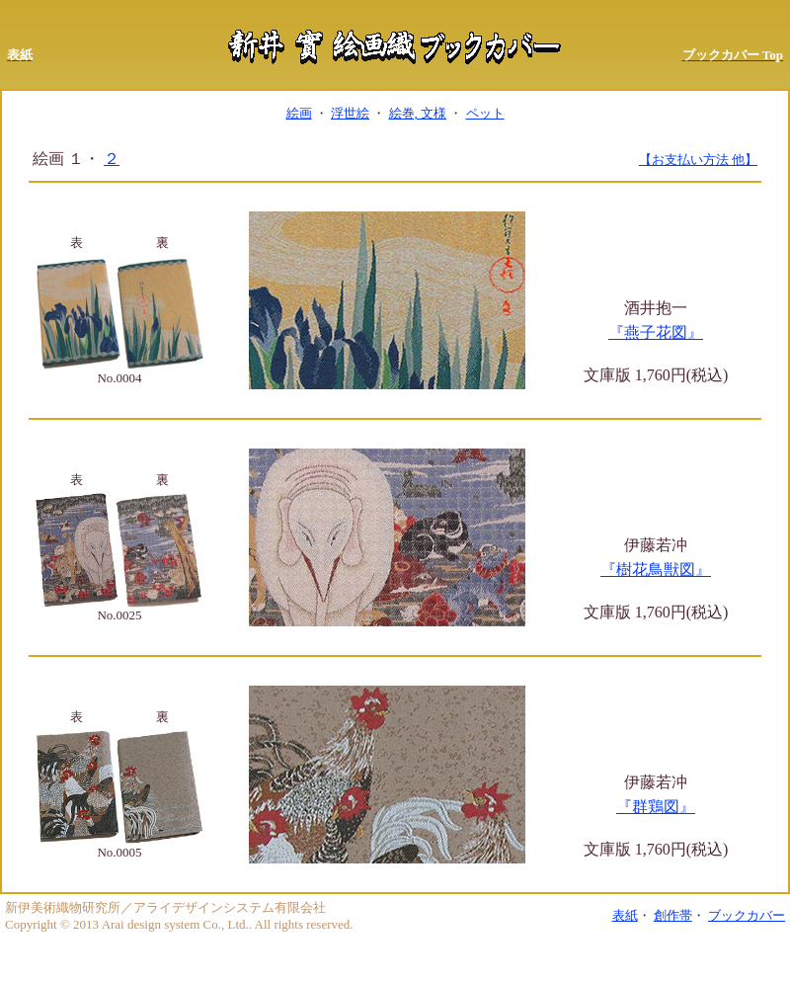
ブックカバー (746, 915)
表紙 (625, 915)
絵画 (299, 113)
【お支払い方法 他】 (698, 159)
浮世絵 (350, 113)
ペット (485, 113)
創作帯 (673, 915)
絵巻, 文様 (418, 113)
